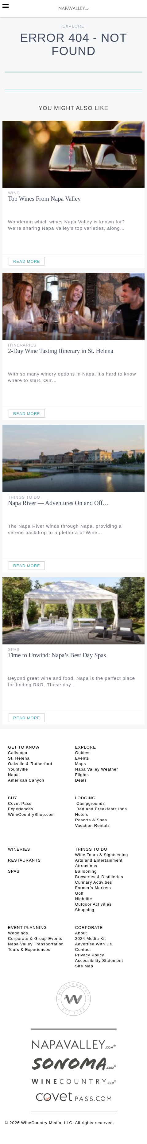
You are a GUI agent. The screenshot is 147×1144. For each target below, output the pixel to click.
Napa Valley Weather (96, 769)
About (81, 933)
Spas (14, 649)
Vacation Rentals (92, 825)
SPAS (14, 871)
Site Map (84, 966)
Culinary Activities (93, 882)
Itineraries (22, 345)
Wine (14, 193)
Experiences (20, 809)
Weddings (18, 933)
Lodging (85, 798)
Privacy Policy (89, 955)
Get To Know (24, 747)
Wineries (19, 849)
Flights (82, 774)
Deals (81, 780)
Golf (79, 893)
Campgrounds (90, 803)
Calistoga (17, 752)
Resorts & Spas (91, 820)
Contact (83, 949)
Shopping (85, 910)
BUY (12, 798)
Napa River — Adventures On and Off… (58, 503)
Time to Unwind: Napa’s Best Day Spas (57, 655)
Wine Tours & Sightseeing (101, 855)
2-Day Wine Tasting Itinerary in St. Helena (60, 350)
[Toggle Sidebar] (5, 6)
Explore (74, 26)
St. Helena (19, 758)
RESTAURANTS (24, 860)
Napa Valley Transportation (36, 944)
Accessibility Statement (99, 960)
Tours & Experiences (29, 949)
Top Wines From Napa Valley (44, 198)
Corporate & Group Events (35, 938)
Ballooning (86, 871)
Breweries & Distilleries (99, 877)
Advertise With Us (93, 944)
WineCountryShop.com (31, 814)
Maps (80, 763)
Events (82, 758)
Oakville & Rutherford (30, 763)
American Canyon (26, 780)
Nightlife (83, 899)
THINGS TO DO (91, 849)
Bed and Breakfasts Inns (101, 809)
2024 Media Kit (90, 938)
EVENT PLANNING (27, 927)
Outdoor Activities (93, 904)
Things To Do (24, 497)
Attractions (86, 866)
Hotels (81, 814)
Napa (13, 774)
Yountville (18, 769)
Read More (26, 261)
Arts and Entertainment (99, 860)
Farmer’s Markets (93, 888)
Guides (82, 752)
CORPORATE (89, 927)
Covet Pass (19, 803)
